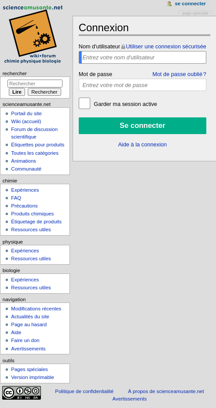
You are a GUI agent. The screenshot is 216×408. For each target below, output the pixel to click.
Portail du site (26, 113)
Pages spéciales (29, 369)
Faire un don (25, 340)
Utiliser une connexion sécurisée (166, 47)
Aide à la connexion (142, 145)
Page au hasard (29, 324)
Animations (23, 161)
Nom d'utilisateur (99, 47)
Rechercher (15, 73)
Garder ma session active (124, 104)
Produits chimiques (32, 213)
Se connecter (190, 3)
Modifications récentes (36, 308)
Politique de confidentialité (84, 391)
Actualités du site (30, 316)
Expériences (25, 190)
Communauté (26, 168)
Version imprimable (32, 377)
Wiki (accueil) (26, 121)
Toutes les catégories (35, 153)
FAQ (16, 197)
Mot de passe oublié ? (179, 74)
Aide (16, 332)
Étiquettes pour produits (37, 144)
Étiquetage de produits (36, 221)
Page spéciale (195, 13)
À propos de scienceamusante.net (166, 391)
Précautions (24, 205)
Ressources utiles (31, 229)
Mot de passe (95, 74)
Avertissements (28, 348)
